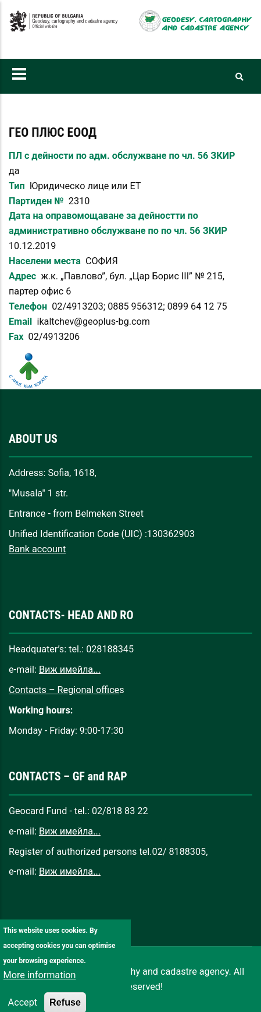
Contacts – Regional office (64, 689)
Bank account (37, 549)
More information (39, 985)
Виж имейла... (70, 669)
